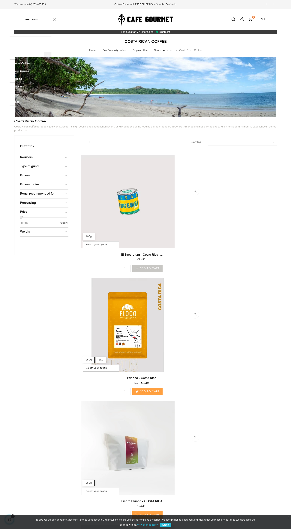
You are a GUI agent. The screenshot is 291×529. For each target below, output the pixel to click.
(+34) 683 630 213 (36, 4)
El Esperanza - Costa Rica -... (111, 221)
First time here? (68, 460)
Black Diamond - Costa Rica (179, 310)
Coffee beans (22, 460)
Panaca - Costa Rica (179, 221)
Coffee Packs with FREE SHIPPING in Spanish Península (145, 4)
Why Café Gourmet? (72, 467)
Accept (165, 525)
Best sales (20, 488)
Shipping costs (68, 474)
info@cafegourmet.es (117, 475)
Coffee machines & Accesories (26, 480)
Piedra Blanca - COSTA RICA (246, 221)
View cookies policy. (147, 525)
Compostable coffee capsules (27, 469)
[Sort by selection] (242, 142)
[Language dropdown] (262, 19)
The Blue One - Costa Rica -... (112, 310)
